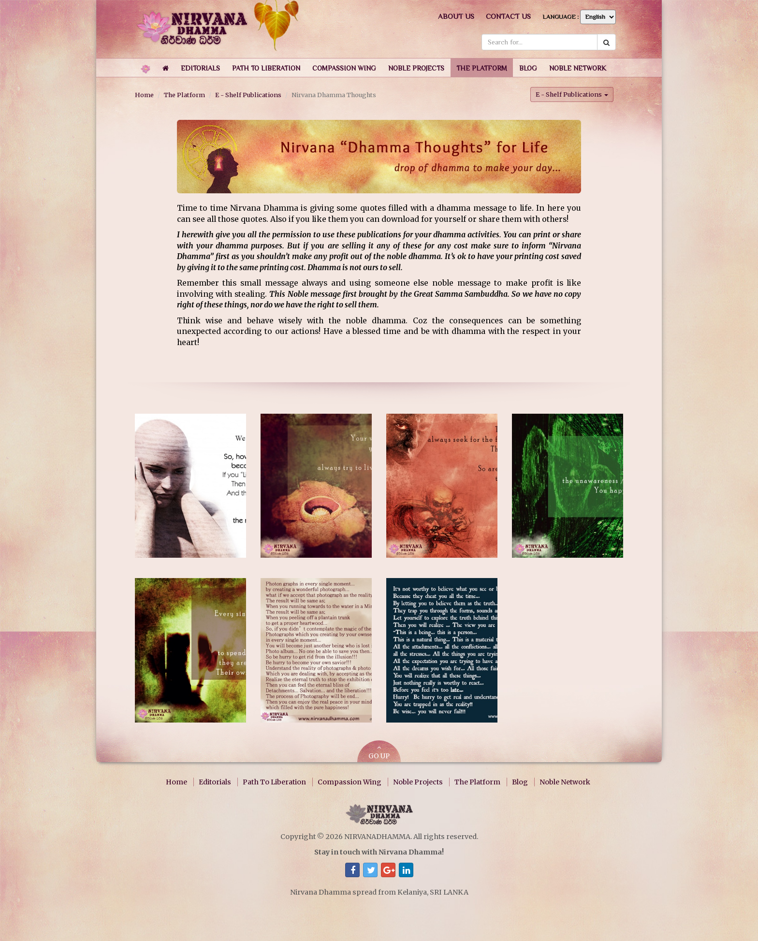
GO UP (379, 752)
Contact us (508, 16)
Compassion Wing (349, 782)
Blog (520, 782)
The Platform (184, 95)
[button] (200, 67)
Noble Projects (418, 782)
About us (456, 16)
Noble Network (564, 782)
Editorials (215, 782)
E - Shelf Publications (248, 95)
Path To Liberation (274, 782)
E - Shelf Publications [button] (572, 94)
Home (144, 95)
